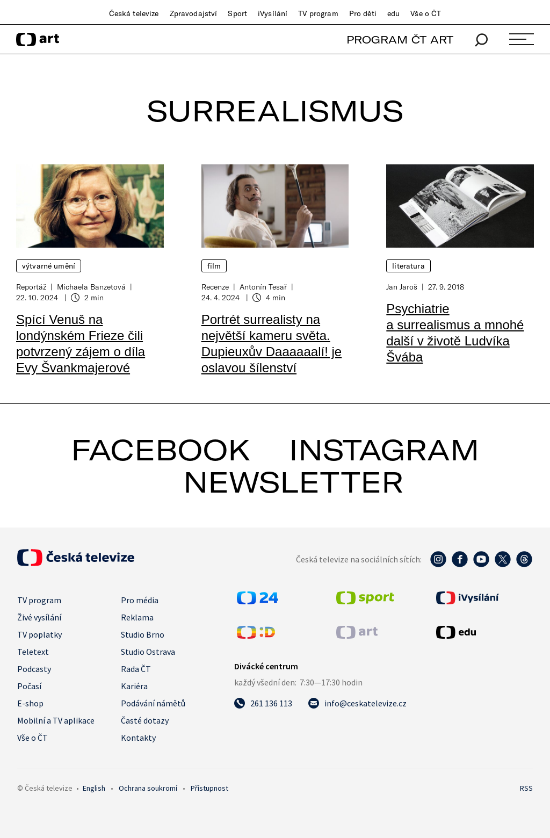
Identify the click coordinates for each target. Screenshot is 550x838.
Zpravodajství (194, 13)
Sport (237, 13)
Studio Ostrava (148, 651)
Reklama (137, 617)
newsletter (293, 482)
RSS (526, 788)
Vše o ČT (425, 13)
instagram (384, 449)
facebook (160, 449)
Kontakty (138, 737)
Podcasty (34, 668)
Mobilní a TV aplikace (56, 720)
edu (393, 13)
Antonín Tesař (263, 286)
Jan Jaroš (401, 286)
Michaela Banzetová (91, 286)
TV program (318, 13)
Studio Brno (142, 634)
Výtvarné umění (48, 266)
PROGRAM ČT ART (399, 39)
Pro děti (363, 13)
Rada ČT (136, 668)
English (94, 788)
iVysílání (272, 13)
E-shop (30, 703)
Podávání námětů (153, 703)
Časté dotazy (145, 720)
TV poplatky (39, 634)
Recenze (215, 286)
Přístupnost (209, 788)
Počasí (29, 686)
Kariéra (134, 686)
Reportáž (31, 286)
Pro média (139, 600)
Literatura (408, 266)
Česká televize (134, 13)
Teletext (33, 651)
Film (214, 266)
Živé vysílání (39, 617)
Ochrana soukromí (148, 788)
